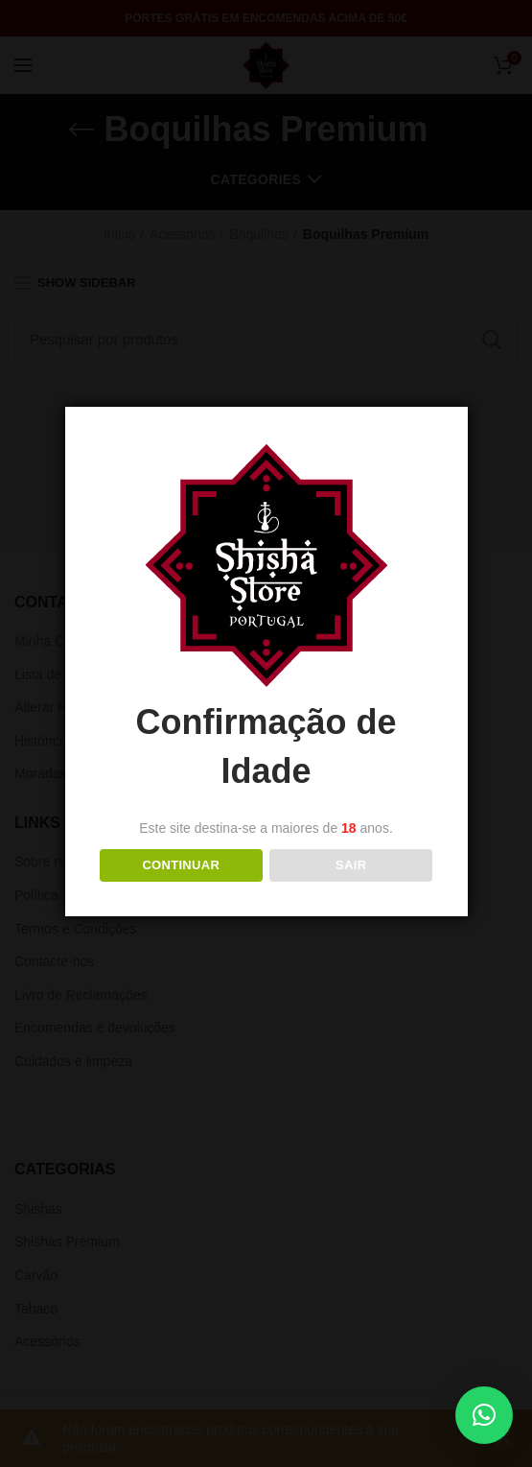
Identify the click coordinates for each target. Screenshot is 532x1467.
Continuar (181, 865)
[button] (484, 1415)
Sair (350, 865)
